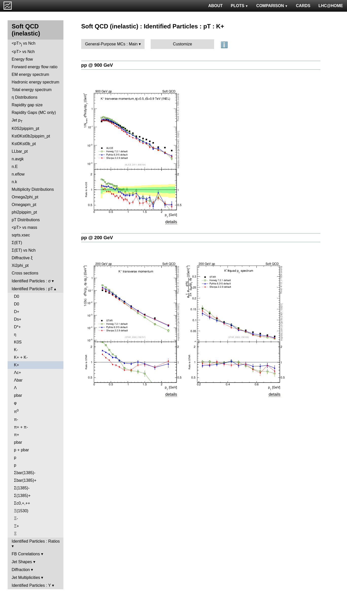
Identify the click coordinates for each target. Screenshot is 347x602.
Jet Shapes (22, 562)
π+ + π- (21, 427)
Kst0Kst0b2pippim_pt (31, 136)
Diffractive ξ (22, 258)
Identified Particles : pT (32, 289)
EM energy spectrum (30, 74)
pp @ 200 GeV (97, 237)
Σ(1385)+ (22, 495)
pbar (18, 395)
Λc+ (17, 372)
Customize (182, 44)
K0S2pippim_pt (25, 128)
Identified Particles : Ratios (36, 541)
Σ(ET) (17, 242)
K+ (16, 365)
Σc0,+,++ (22, 503)
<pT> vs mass (24, 227)
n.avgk (18, 159)
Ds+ (17, 319)
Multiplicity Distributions (33, 189)
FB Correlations (26, 554)
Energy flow (22, 59)
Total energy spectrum (31, 90)
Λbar (18, 380)
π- (16, 419)
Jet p (17, 120)
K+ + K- (21, 357)
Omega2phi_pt (25, 197)
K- (16, 350)
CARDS (303, 6)
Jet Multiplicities (26, 577)
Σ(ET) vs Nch (24, 250)
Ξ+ (16, 526)
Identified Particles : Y (31, 585)
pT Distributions (26, 220)
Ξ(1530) (21, 511)
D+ (16, 311)
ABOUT (215, 6)
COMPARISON (272, 6)
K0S (18, 342)
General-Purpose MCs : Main (111, 44)
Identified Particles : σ (31, 281)
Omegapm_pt (24, 204)
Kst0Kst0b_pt (24, 144)
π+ (16, 435)
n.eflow (18, 174)
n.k (14, 182)
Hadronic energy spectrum (35, 82)
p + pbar (21, 450)
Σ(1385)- (21, 488)
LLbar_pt (20, 151)
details (171, 222)
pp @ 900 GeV (97, 65)
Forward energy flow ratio (35, 67)
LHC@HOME (331, 6)
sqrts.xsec (21, 235)
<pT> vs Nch (24, 43)
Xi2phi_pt (20, 265)
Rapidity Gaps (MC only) (34, 112)
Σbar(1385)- (25, 473)
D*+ (17, 327)
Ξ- (16, 518)
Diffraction (21, 569)
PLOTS (239, 6)
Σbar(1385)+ (25, 480)
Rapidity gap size (27, 105)
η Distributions (24, 97)
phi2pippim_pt (24, 212)
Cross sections (25, 273)
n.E (15, 166)
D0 (16, 296)
